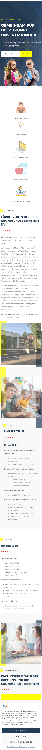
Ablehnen (21, 736)
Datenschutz (23, 747)
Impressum (31, 747)
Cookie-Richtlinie (12, 747)
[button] (39, 706)
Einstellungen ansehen (21, 742)
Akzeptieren (21, 731)
